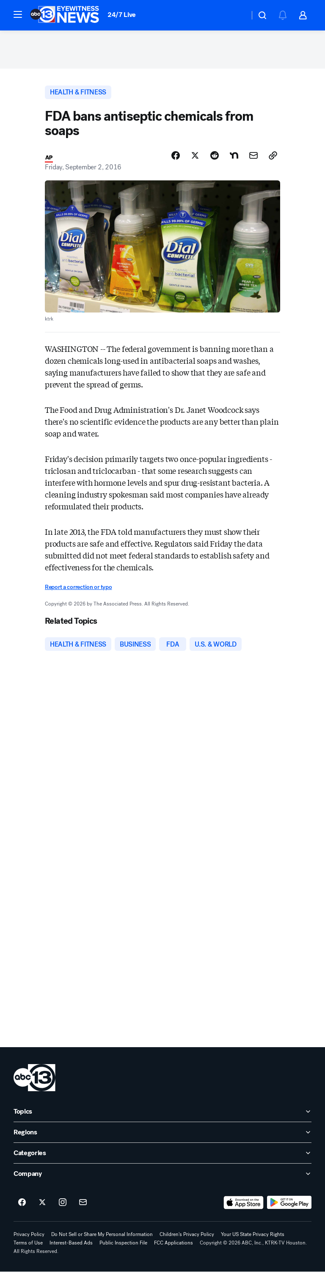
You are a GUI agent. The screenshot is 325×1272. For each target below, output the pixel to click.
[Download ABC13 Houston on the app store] (243, 1203)
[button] (18, 14)
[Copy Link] (273, 155)
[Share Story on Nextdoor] (234, 155)
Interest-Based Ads (71, 1243)
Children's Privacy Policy (187, 1234)
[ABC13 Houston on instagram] (62, 1203)
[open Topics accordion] (162, 1112)
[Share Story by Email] (253, 155)
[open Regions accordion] (162, 1132)
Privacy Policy (29, 1234)
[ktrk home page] (34, 1078)
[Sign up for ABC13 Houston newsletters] (82, 1203)
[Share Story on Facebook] (175, 155)
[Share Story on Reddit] (214, 155)
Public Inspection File (123, 1243)
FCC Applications (173, 1243)
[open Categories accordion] (162, 1153)
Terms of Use (28, 1243)
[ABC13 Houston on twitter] (42, 1203)
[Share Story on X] (195, 155)
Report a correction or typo (78, 587)
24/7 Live (121, 14)
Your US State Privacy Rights (252, 1234)
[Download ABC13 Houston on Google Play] (289, 1203)
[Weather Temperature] (236, 15)
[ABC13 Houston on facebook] (22, 1203)
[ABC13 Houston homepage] (64, 15)
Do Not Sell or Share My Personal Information (102, 1234)
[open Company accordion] (162, 1174)
